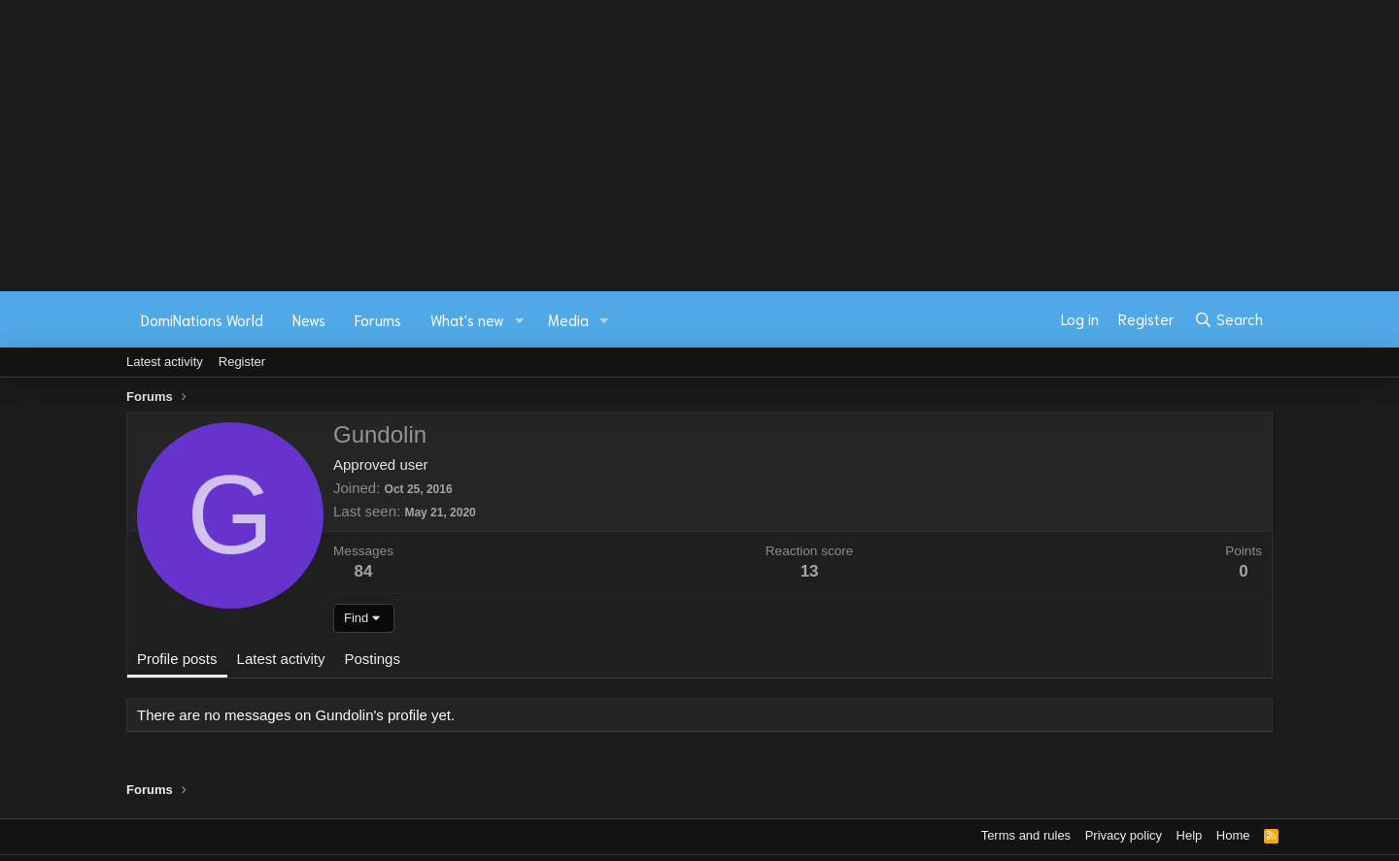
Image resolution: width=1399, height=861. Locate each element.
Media (568, 319)
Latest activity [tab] (281, 658)
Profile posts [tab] (177, 658)
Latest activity (164, 361)
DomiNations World (202, 319)
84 (364, 571)
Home (1233, 835)
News (308, 319)
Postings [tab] (372, 658)
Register (242, 361)
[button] (519, 320)
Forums (378, 319)
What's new (467, 319)
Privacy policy (1123, 835)
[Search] (1228, 319)
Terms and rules (1026, 835)
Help (1190, 835)
